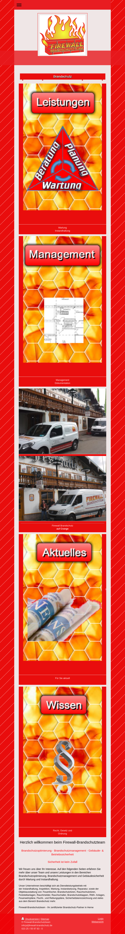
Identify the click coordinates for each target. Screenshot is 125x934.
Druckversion (30, 919)
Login (100, 918)
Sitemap (45, 919)
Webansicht (97, 922)
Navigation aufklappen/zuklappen (62, 5)
